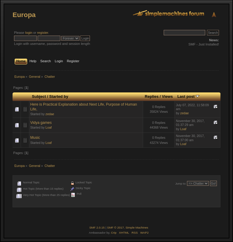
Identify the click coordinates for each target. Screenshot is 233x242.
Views (167, 96)
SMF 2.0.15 (97, 227)
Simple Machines (136, 227)
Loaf (48, 127)
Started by (58, 96)
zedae (49, 114)
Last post (188, 96)
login (28, 32)
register (42, 32)
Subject (39, 96)
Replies (152, 96)
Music (35, 138)
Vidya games (41, 123)
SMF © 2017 (115, 227)
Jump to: (180, 183)
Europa (24, 15)
